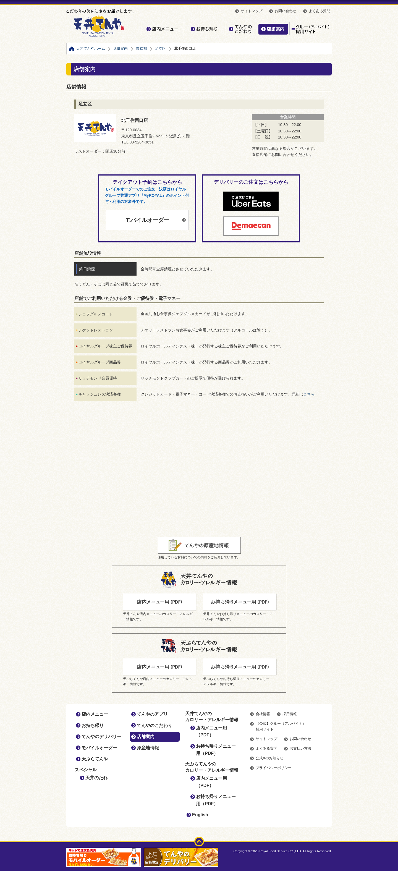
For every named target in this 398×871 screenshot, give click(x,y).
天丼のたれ (96, 777)
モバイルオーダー (147, 220)
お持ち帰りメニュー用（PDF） (216, 750)
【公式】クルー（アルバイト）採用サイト (310, 28)
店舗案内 (273, 28)
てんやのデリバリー (101, 736)
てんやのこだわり (241, 28)
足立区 (160, 48)
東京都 (141, 48)
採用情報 (289, 714)
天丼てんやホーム (90, 48)
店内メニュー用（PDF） (211, 731)
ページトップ (199, 841)
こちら (309, 394)
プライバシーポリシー (274, 768)
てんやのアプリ (152, 714)
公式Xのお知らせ (269, 758)
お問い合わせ (285, 11)
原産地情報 (148, 748)
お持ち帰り (204, 28)
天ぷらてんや (95, 759)
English (200, 814)
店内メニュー (162, 28)
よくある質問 (319, 11)
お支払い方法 (300, 748)
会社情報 (263, 714)
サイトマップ (251, 11)
